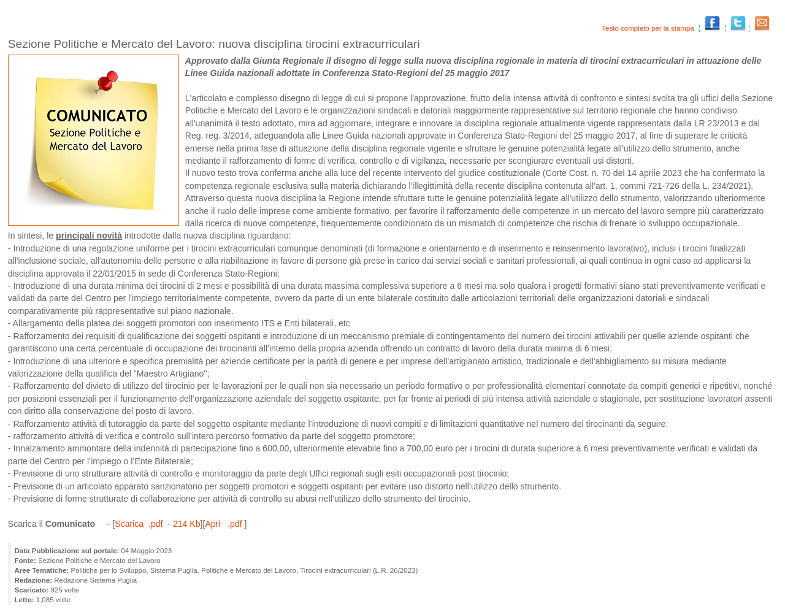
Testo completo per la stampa (649, 28)
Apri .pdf (224, 524)
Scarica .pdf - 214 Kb (157, 524)
